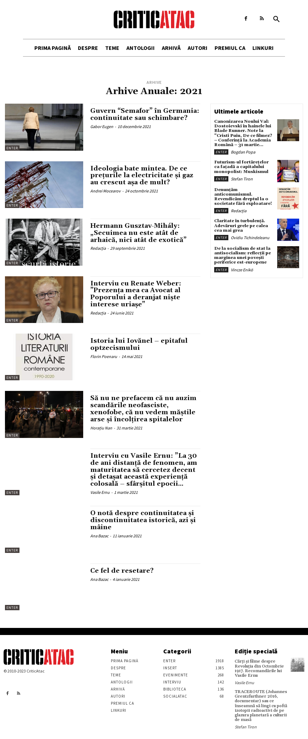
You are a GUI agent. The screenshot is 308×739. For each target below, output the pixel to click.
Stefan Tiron (242, 178)
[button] (276, 19)
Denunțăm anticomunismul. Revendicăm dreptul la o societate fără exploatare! (243, 197)
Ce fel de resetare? (122, 571)
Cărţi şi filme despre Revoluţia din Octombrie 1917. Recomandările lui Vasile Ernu (259, 668)
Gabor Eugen (101, 126)
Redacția (98, 248)
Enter (12, 148)
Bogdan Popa (243, 152)
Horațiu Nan (101, 428)
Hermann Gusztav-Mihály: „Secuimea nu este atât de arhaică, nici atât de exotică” (138, 233)
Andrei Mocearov (105, 191)
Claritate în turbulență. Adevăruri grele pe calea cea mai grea (241, 225)
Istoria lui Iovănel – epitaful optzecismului (139, 344)
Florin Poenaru (103, 356)
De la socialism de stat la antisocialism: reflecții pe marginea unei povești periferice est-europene (242, 255)
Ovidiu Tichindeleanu (250, 237)
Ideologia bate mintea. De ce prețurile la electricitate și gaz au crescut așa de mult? (141, 175)
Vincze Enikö (242, 269)
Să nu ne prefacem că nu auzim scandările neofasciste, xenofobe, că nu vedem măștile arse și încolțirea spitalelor (143, 408)
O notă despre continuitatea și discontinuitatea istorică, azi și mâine (143, 520)
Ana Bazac (99, 535)
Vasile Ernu (100, 492)
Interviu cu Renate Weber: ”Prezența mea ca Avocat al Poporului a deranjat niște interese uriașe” (135, 293)
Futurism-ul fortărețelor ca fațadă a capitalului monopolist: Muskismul (241, 167)
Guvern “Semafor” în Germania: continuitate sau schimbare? (144, 114)
